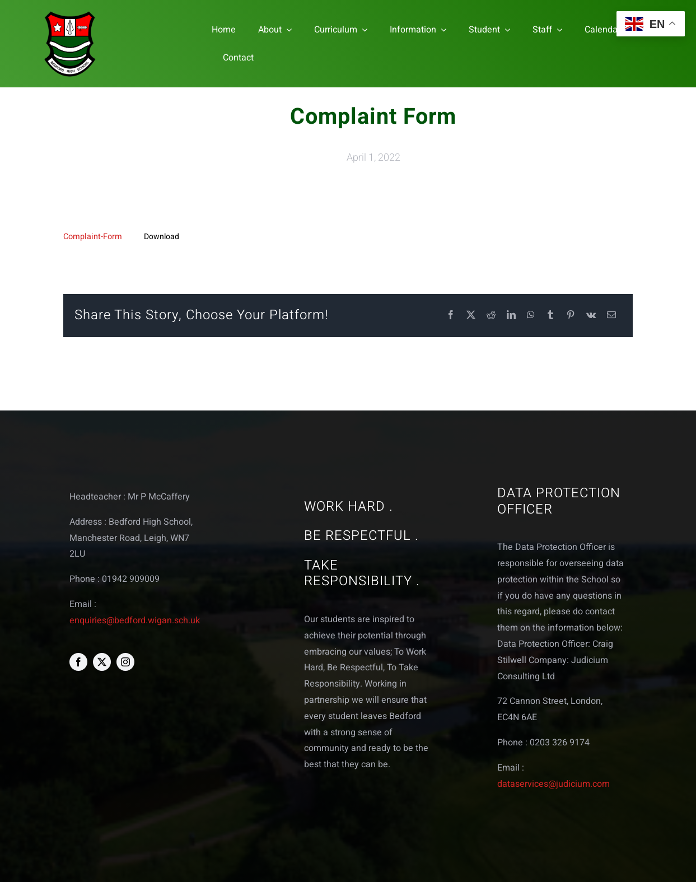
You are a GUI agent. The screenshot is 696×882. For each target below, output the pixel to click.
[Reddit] (491, 315)
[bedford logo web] (70, 13)
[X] (471, 315)
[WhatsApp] (530, 315)
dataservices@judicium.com (553, 784)
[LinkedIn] (511, 315)
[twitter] (102, 662)
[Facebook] (451, 315)
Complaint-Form (92, 236)
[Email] (611, 315)
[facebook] (78, 662)
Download (161, 236)
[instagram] (125, 662)
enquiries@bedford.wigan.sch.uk (134, 620)
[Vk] (591, 315)
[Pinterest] (570, 315)
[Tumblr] (550, 315)
